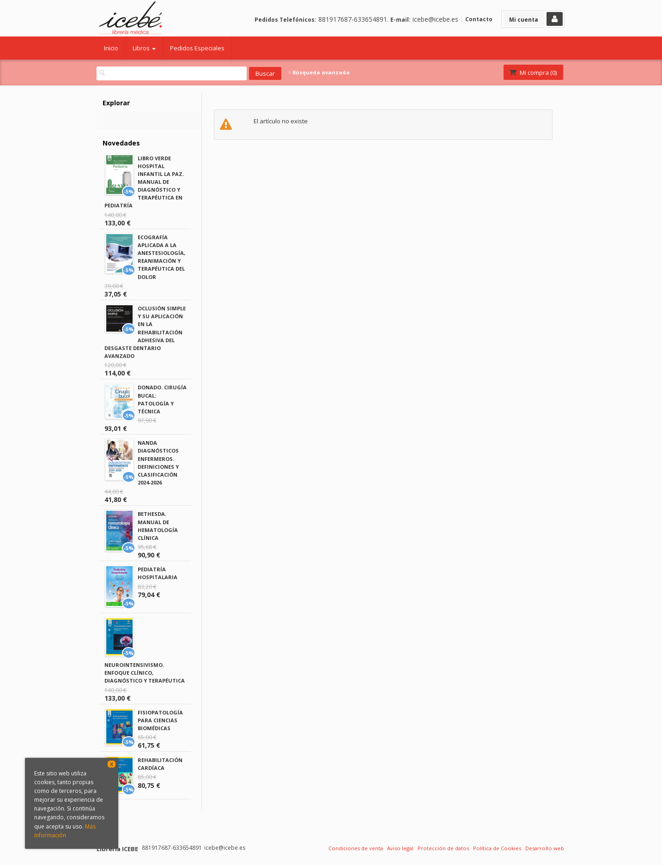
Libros (144, 48)
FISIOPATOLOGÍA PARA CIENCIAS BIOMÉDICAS (160, 720)
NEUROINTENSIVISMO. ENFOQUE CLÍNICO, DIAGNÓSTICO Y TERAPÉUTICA (144, 672)
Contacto (478, 19)
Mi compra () (532, 72)
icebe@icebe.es (435, 19)
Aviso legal (400, 848)
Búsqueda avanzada (319, 72)
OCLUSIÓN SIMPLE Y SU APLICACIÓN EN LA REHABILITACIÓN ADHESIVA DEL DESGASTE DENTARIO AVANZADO (145, 332)
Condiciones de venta (355, 848)
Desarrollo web (544, 848)
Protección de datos (443, 848)
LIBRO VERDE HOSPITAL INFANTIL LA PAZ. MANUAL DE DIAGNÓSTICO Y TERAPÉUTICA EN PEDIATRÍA (144, 182)
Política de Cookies (497, 848)
